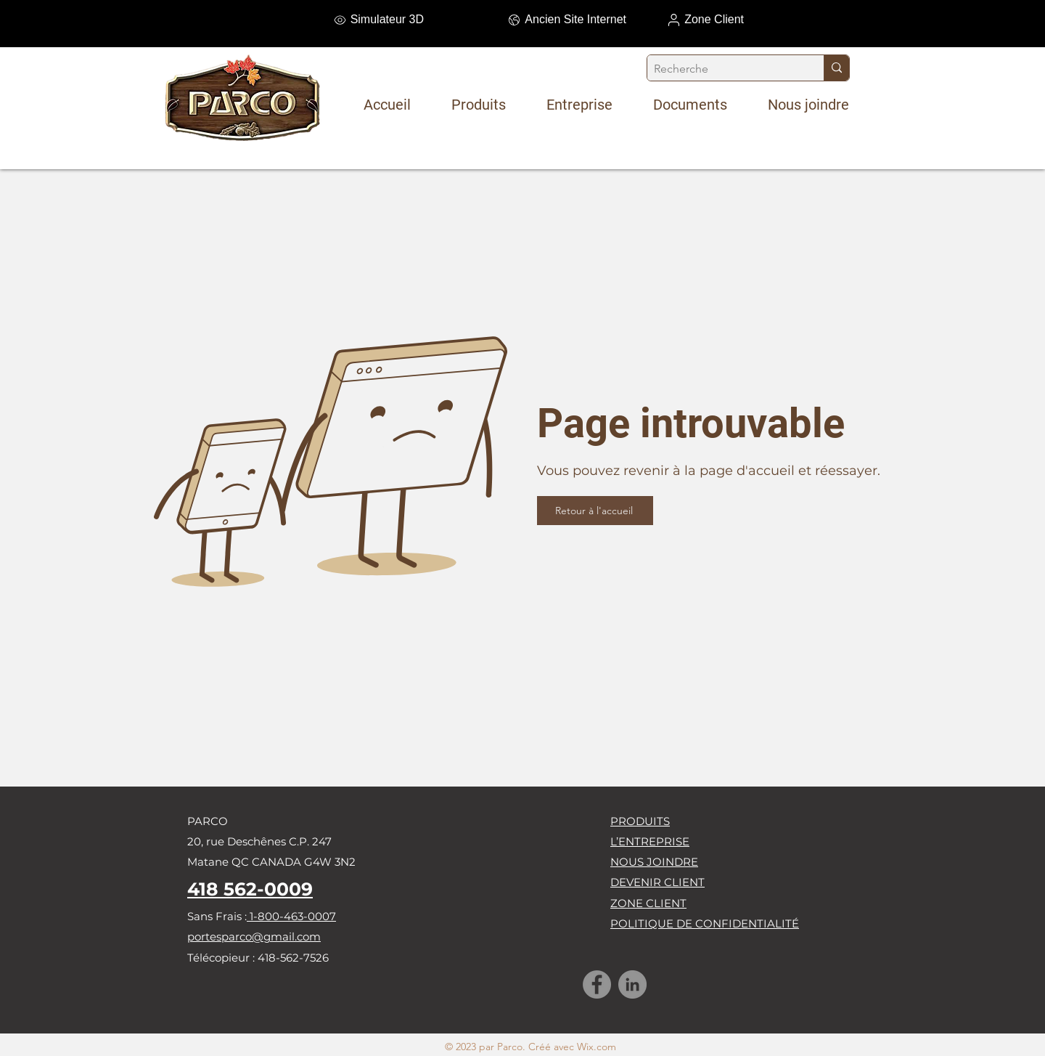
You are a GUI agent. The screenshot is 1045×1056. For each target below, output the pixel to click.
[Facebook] (597, 984)
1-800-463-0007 (291, 916)
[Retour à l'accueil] (595, 510)
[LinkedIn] (632, 984)
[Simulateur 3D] (345, 19)
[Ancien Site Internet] (548, 19)
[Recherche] (723, 69)
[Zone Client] (665, 19)
